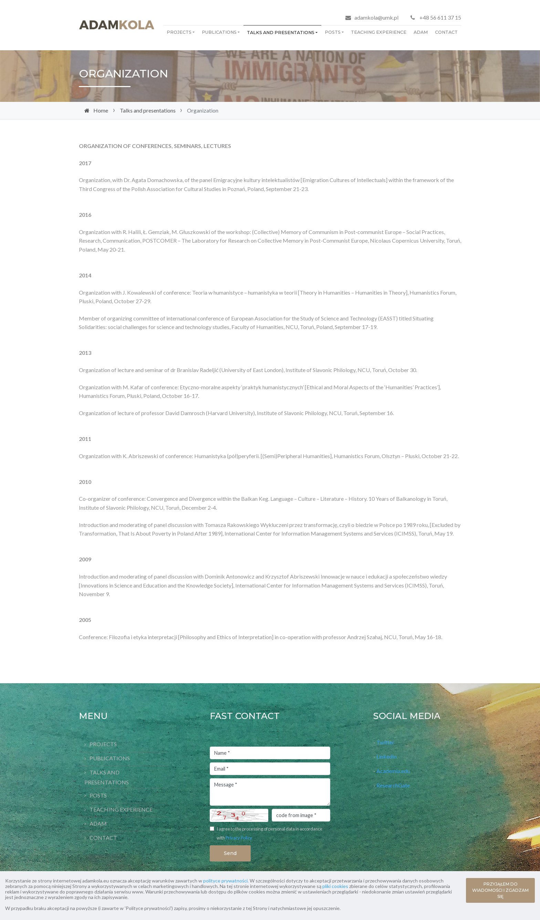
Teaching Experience (378, 32)
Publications (219, 32)
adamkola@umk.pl (376, 17)
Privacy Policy (239, 837)
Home (100, 110)
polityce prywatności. (226, 881)
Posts (333, 32)
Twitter (385, 742)
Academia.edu (393, 771)
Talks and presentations (280, 32)
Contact (446, 32)
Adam (421, 32)
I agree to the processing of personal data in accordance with (269, 833)
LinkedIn (386, 756)
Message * (270, 792)
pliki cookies (335, 886)
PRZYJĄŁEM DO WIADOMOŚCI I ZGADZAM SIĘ (500, 890)
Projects (179, 32)
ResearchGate (393, 785)
